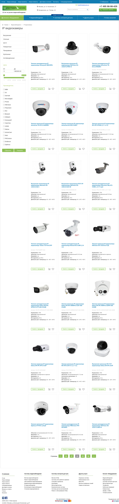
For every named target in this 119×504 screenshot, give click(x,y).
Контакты (4, 492)
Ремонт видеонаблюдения (31, 479)
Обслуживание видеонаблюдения (33, 481)
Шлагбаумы (55, 483)
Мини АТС (81, 481)
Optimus (7, 144)
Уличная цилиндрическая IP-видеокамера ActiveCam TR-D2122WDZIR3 (101, 65)
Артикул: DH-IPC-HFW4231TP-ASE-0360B (42, 310)
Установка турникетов (57, 481)
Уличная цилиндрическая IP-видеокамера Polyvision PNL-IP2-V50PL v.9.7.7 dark (102, 185)
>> (94, 456)
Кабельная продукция (108, 487)
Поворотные (7, 47)
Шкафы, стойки (107, 490)
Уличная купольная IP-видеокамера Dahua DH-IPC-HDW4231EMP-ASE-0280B (103, 305)
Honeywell (8, 120)
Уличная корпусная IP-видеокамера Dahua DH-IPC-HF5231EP (42, 364)
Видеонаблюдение (37, 18)
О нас (3, 478)
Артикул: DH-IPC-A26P (98, 370)
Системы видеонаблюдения (32, 474)
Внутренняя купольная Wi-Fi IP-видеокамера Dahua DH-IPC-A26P (102, 364)
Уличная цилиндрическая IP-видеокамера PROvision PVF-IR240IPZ (71, 425)
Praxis (7, 102)
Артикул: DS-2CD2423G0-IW (69, 189)
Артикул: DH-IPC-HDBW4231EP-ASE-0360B (73, 310)
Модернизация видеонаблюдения (33, 483)
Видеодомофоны (107, 479)
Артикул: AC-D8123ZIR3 (68, 129)
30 (88, 456)
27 (72, 456)
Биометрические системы (58, 487)
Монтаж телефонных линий (86, 483)
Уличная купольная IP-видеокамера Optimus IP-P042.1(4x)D (42, 425)
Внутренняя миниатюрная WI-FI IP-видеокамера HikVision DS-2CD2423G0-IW (73, 185)
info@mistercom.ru (83, 5)
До (15, 69)
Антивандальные (9, 58)
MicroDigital (8, 98)
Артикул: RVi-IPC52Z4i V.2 (68, 370)
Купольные (6, 54)
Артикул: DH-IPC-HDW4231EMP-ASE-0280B (103, 310)
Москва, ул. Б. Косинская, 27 (47, 6)
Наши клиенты (6, 483)
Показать (20, 150)
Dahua (7, 129)
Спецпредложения (7, 485)
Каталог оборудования (11, 18)
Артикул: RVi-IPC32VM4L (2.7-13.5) (101, 129)
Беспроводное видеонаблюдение (33, 487)
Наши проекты (6, 481)
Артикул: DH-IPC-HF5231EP (38, 370)
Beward (7, 114)
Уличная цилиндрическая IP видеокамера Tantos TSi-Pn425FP (41, 244)
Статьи (4, 491)
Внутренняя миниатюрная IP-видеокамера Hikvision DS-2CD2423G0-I (40, 185)
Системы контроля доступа (64, 18)
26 (66, 456)
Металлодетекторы (57, 485)
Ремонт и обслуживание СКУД (59, 490)
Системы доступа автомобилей (60, 489)
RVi (6, 111)
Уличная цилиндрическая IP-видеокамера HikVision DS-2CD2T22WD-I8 (101, 425)
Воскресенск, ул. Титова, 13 (47, 10)
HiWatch (7, 117)
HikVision (8, 105)
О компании (5, 474)
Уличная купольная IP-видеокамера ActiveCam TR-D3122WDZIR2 (42, 124)
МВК (6, 89)
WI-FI (5, 43)
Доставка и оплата (7, 487)
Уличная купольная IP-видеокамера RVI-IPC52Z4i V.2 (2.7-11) (73, 364)
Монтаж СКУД (55, 477)
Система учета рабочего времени (60, 479)
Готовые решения (110, 18)
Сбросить (8, 150)
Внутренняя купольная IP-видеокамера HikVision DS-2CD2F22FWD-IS (70, 65)
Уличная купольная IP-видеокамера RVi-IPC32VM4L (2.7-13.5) (103, 124)
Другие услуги (89, 18)
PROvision (8, 138)
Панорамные (7, 50)
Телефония (106, 485)
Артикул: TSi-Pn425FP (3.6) (38, 250)
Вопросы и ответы (6, 489)
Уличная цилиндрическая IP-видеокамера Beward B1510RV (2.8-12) (73, 245)
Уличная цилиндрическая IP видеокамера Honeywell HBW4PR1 (42, 64)
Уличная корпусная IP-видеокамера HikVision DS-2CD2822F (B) (103, 244)
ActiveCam (8, 132)
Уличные (6, 39)
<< (60, 456)
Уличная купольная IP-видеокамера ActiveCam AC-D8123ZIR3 (73, 124)
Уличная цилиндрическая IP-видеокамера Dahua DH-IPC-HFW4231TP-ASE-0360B (40, 305)
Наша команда (6, 480)
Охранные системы (84, 477)
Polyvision (8, 108)
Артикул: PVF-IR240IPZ (68, 430)
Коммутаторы (106, 489)
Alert (6, 135)
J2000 (7, 126)
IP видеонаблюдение (29, 485)
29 (83, 456)
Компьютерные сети (84, 479)
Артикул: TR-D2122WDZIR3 (99, 69)
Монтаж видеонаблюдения (31, 477)
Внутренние (7, 35)
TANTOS (8, 123)
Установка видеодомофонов (31, 489)
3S (6, 92)
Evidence (8, 141)
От (4, 69)
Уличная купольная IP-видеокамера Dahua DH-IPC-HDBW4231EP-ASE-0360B (73, 305)
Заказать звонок (108, 10)
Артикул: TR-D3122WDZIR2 (38, 129)
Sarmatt (7, 95)
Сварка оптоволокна (84, 485)
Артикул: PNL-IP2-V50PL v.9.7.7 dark (101, 189)
